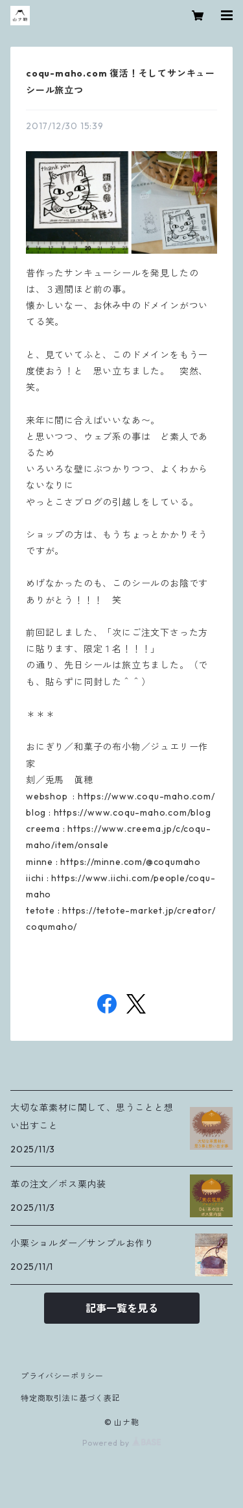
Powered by (121, 1443)
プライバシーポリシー (62, 1376)
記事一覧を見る (122, 1308)
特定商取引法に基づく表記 (71, 1398)
